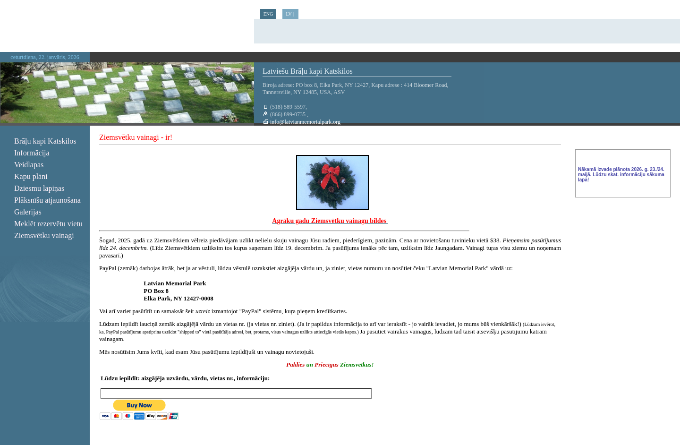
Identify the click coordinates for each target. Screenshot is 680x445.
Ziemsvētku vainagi (44, 235)
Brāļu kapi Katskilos (45, 141)
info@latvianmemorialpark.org (304, 122)
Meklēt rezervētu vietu (48, 224)
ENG (268, 14)
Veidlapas (28, 165)
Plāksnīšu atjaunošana (47, 200)
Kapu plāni (31, 176)
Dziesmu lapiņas (39, 188)
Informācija (32, 153)
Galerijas (28, 212)
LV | (290, 14)
